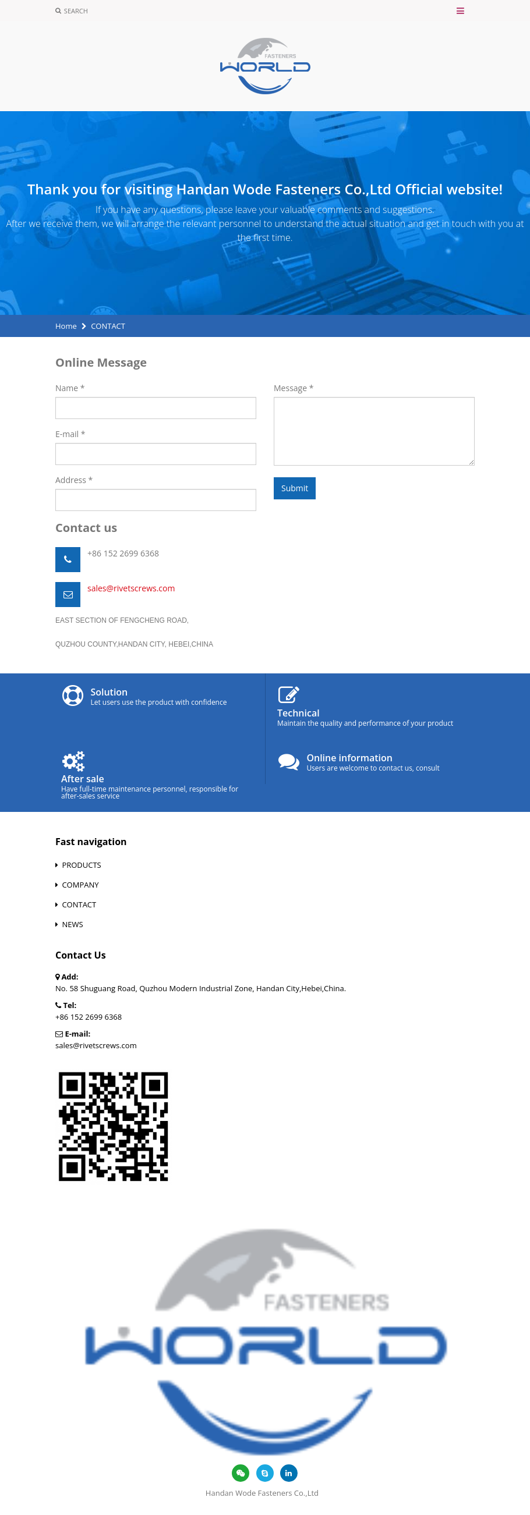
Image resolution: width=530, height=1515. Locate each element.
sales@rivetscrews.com (131, 588)
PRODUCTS (81, 865)
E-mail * (70, 433)
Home (66, 326)
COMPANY (80, 884)
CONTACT (79, 904)
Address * (74, 479)
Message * (293, 387)
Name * (70, 387)
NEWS (72, 924)
